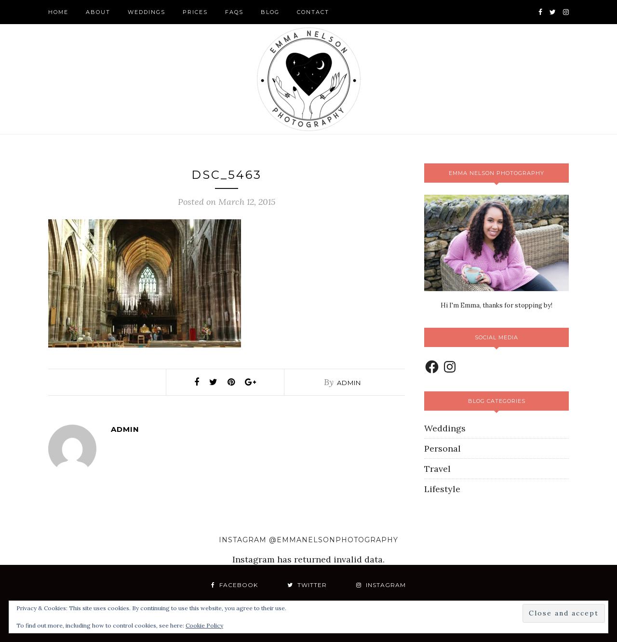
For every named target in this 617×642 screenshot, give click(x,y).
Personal (442, 448)
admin (349, 383)
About (98, 12)
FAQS (234, 12)
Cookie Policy (204, 625)
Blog (270, 12)
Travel (437, 468)
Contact (313, 12)
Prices (195, 12)
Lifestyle (442, 489)
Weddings (146, 12)
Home (58, 12)
